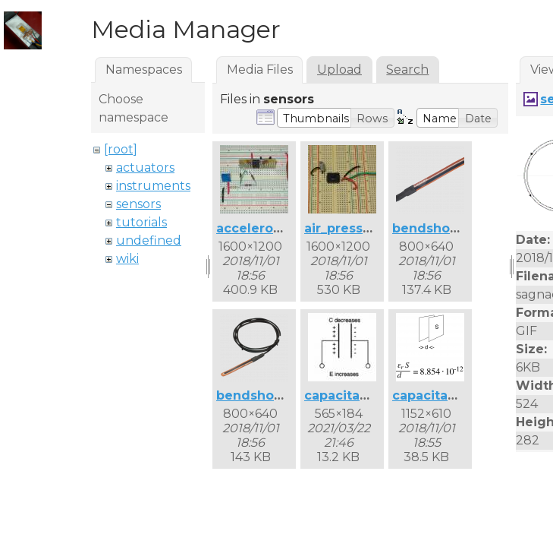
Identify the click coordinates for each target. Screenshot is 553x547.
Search (407, 69)
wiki (127, 258)
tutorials (141, 222)
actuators (145, 167)
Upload (339, 69)
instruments (153, 186)
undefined (148, 240)
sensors (138, 204)
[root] (120, 149)
